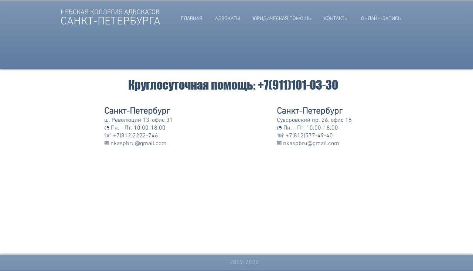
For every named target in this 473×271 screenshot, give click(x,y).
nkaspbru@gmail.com (138, 143)
